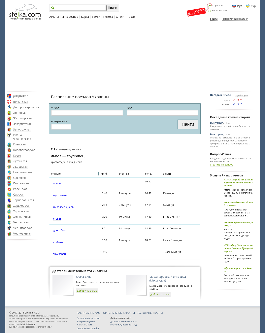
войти (214, 18)
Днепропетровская (26, 107)
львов (57, 183)
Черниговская (22, 228)
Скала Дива (84, 276)
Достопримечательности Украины (79, 271)
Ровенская (20, 189)
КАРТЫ (158, 312)
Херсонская (21, 211)
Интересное (70, 16)
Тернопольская (23, 200)
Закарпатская (22, 124)
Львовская (20, 166)
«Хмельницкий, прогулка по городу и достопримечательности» (239, 182)
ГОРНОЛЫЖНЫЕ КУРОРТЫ (118, 312)
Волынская (20, 101)
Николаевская (22, 172)
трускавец (59, 254)
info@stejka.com (27, 324)
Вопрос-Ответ (220, 154)
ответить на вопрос (221, 164)
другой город (241, 95)
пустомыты (60, 195)
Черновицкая (22, 233)
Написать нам (219, 10)
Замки (96, 16)
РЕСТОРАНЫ (144, 312)
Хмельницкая (22, 217)
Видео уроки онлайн (88, 327)
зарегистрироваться (235, 18)
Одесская (19, 178)
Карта (85, 16)
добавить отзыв (87, 290)
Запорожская (22, 129)
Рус (239, 6)
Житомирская (22, 118)
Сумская (18, 194)
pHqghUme (20, 96)
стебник (58, 242)
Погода (108, 16)
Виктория (216, 123)
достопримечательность (123, 321)
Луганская (20, 161)
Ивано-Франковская (22, 137)
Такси (131, 16)
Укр (253, 6)
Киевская (19, 144)
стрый (57, 218)
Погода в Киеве (220, 95)
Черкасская (21, 222)
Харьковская (21, 205)
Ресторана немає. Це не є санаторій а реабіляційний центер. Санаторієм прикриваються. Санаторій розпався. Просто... (230, 142)
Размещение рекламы (89, 317)
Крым (17, 155)
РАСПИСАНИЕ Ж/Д (88, 312)
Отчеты (54, 16)
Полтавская (21, 183)
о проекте (217, 5)
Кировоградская (24, 150)
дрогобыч (59, 230)
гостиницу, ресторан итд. (123, 324)
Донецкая (19, 113)
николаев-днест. (63, 207)
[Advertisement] (132, 56)
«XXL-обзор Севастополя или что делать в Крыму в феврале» (238, 248)
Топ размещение (86, 321)
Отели (120, 16)
